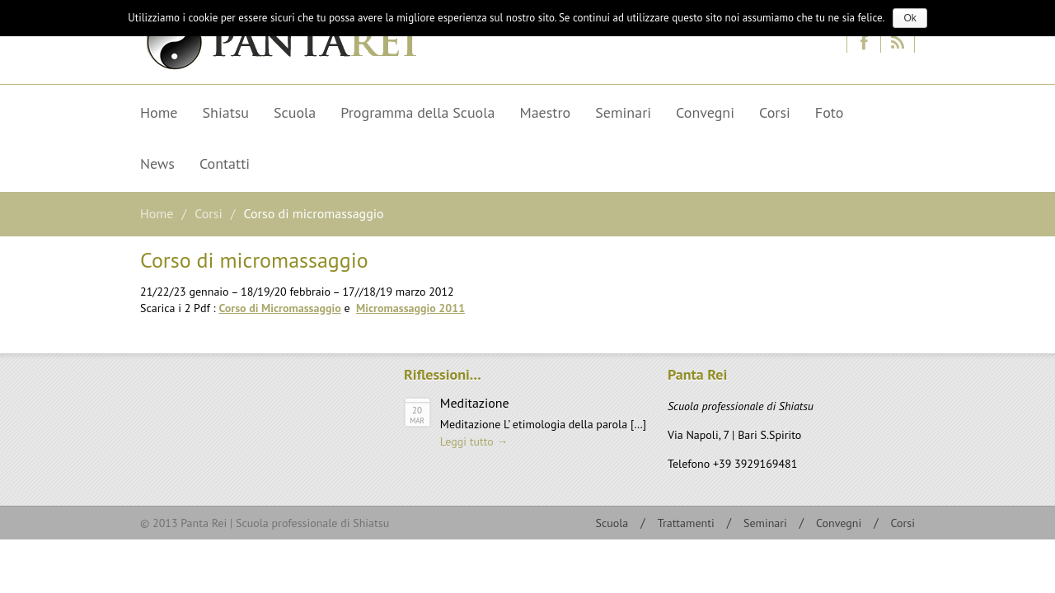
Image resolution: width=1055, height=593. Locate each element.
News (152, 167)
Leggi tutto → (474, 441)
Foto (829, 112)
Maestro (539, 115)
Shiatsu (220, 115)
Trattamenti (686, 523)
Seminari (623, 112)
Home (159, 112)
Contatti (224, 163)
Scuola (295, 112)
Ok (909, 18)
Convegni (705, 112)
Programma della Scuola (417, 112)
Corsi (774, 112)
